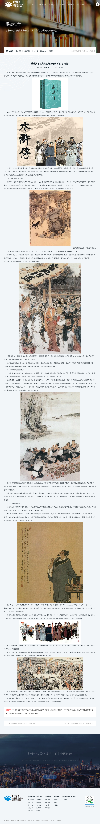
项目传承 (47, 802)
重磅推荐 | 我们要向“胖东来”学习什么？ (82, 723)
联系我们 (90, 4)
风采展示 (71, 4)
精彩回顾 (27, 51)
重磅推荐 (18, 51)
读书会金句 (31, 805)
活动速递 (43, 51)
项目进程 (47, 805)
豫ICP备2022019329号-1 (40, 820)
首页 (33, 4)
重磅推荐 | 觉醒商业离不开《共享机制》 (23, 723)
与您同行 (47, 808)
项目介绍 (47, 799)
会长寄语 (30, 802)
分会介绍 (30, 808)
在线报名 (64, 799)
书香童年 (61, 4)
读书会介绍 (31, 799)
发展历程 (30, 810)
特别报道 (35, 51)
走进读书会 (42, 4)
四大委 (56, 799)
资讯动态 (52, 4)
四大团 (56, 802)
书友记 (50, 51)
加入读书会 (80, 4)
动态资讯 (39, 796)
